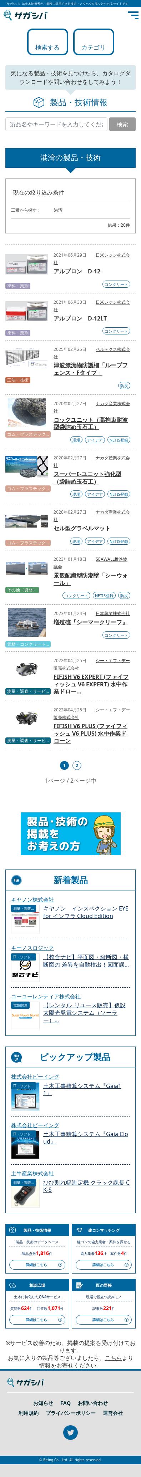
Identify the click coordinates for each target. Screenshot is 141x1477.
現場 (76, 440)
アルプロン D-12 (77, 271)
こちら (113, 1358)
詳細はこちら (36, 1264)
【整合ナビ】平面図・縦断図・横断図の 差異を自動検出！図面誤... (86, 960)
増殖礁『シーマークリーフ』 (91, 622)
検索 (122, 124)
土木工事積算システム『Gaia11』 (82, 1089)
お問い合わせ (93, 1403)
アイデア (95, 440)
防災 (124, 385)
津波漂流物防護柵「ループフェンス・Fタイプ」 (91, 369)
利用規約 (29, 1413)
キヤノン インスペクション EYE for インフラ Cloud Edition (86, 912)
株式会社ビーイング (35, 1076)
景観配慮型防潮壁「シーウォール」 (91, 579)
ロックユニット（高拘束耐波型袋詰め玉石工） (91, 423)
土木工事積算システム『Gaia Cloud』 (85, 1137)
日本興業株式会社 (113, 613)
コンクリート (116, 284)
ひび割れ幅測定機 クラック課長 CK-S (86, 1186)
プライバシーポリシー (71, 1413)
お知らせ (43, 1403)
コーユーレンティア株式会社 (46, 996)
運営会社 (113, 1413)
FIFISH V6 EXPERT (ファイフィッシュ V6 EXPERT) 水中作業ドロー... (91, 684)
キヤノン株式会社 (32, 899)
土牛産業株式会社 (32, 1173)
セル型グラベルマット (82, 528)
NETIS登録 (119, 440)
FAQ (65, 1403)
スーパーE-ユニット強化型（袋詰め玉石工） (87, 477)
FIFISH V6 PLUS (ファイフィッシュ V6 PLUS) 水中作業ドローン (90, 733)
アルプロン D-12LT (80, 318)
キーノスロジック (32, 947)
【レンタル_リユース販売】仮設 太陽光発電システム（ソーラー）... (84, 1013)
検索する (47, 47)
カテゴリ (93, 47)
